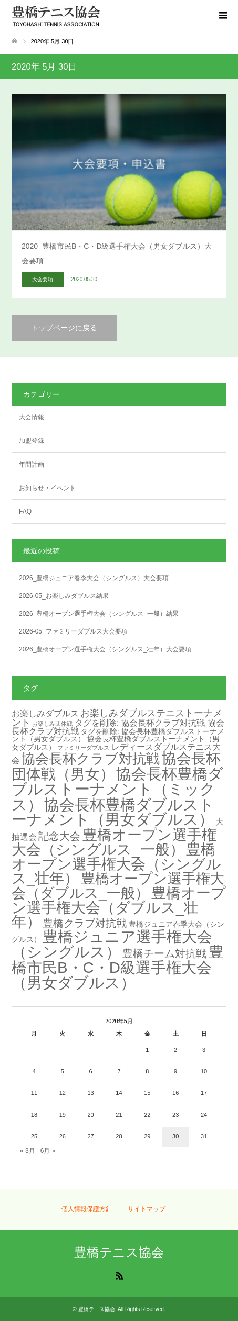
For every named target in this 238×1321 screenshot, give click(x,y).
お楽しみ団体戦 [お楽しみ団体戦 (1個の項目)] (52, 723)
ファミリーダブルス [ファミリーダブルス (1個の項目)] (83, 748)
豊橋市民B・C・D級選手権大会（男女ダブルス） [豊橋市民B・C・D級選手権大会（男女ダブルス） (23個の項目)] (118, 967)
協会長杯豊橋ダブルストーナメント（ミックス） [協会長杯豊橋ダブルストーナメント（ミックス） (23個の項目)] (117, 789)
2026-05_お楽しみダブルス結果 (64, 596)
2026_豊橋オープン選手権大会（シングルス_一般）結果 (99, 613)
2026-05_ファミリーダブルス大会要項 (73, 631)
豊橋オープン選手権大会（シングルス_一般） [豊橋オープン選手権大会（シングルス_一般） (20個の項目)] (114, 842)
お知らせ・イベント (47, 488)
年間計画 (31, 464)
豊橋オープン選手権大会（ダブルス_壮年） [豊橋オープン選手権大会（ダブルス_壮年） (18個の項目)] (119, 907)
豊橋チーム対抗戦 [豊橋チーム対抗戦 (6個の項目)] (164, 953)
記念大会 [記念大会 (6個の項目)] (59, 836)
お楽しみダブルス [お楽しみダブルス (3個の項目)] (45, 713)
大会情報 (31, 417)
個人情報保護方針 (86, 1209)
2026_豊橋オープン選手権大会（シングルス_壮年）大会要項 (105, 649)
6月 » (48, 1151)
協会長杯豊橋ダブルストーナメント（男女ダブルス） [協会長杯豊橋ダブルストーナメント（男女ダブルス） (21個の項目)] (113, 812)
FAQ (25, 511)
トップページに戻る (64, 328)
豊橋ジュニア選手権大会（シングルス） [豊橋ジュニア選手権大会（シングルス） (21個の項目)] (112, 944)
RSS (119, 1275)
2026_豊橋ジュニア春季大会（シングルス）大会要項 (94, 578)
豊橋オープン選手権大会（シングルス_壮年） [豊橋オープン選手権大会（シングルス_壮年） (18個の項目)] (116, 863)
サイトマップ (146, 1209)
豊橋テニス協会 (119, 1252)
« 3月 (27, 1151)
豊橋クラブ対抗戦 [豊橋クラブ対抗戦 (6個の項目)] (85, 923)
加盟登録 (31, 441)
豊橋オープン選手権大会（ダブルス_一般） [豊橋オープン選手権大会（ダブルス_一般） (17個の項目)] (118, 885)
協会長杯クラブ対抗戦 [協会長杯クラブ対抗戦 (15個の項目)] (91, 759)
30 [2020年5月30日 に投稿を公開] (175, 1136)
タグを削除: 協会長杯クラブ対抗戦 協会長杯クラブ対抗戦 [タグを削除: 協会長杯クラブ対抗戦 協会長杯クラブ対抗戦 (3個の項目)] (118, 727)
